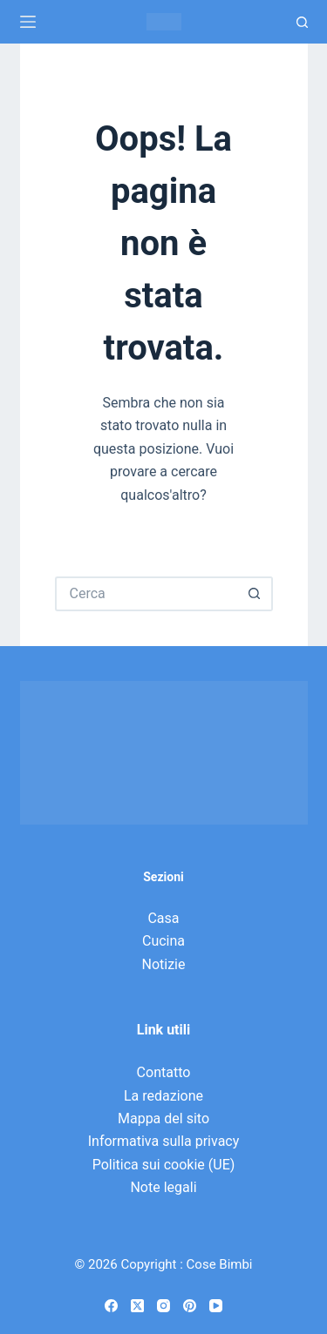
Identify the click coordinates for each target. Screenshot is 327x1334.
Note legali (163, 1187)
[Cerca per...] (146, 593)
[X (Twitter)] (137, 1305)
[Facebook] (111, 1305)
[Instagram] (163, 1305)
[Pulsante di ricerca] (255, 593)
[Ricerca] (302, 22)
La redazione (163, 1096)
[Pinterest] (189, 1305)
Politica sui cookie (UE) (163, 1164)
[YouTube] (215, 1305)
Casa (163, 918)
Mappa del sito (163, 1118)
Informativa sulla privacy (164, 1141)
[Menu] (28, 22)
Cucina (163, 941)
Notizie (164, 964)
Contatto (164, 1072)
